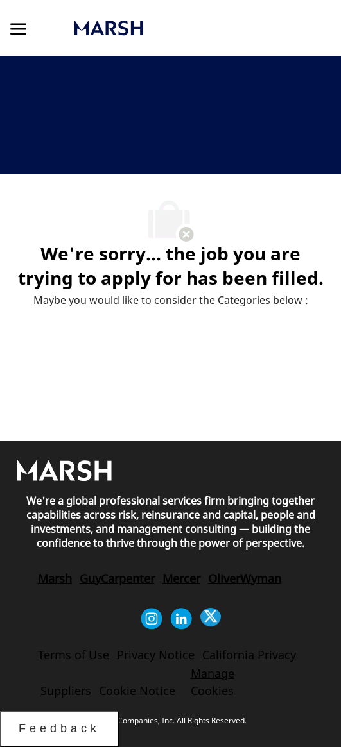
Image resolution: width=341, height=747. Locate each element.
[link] (158, 28)
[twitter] (211, 619)
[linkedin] (181, 619)
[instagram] (151, 619)
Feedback (59, 728)
